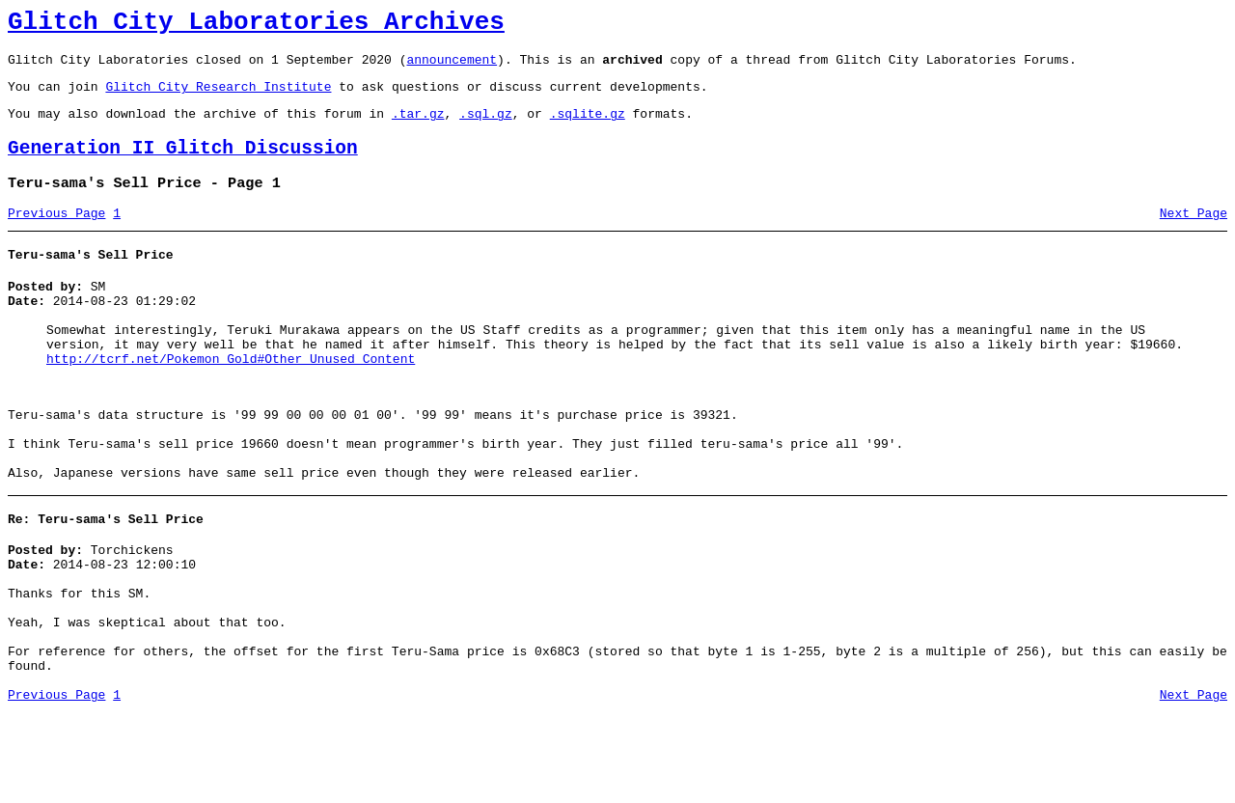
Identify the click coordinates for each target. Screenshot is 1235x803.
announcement (451, 67)
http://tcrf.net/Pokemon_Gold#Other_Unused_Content (230, 399)
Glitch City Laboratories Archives (256, 25)
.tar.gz (418, 127)
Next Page (1193, 236)
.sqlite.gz (587, 127)
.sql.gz (485, 127)
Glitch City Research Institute (218, 97)
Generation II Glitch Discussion (183, 165)
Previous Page (56, 236)
